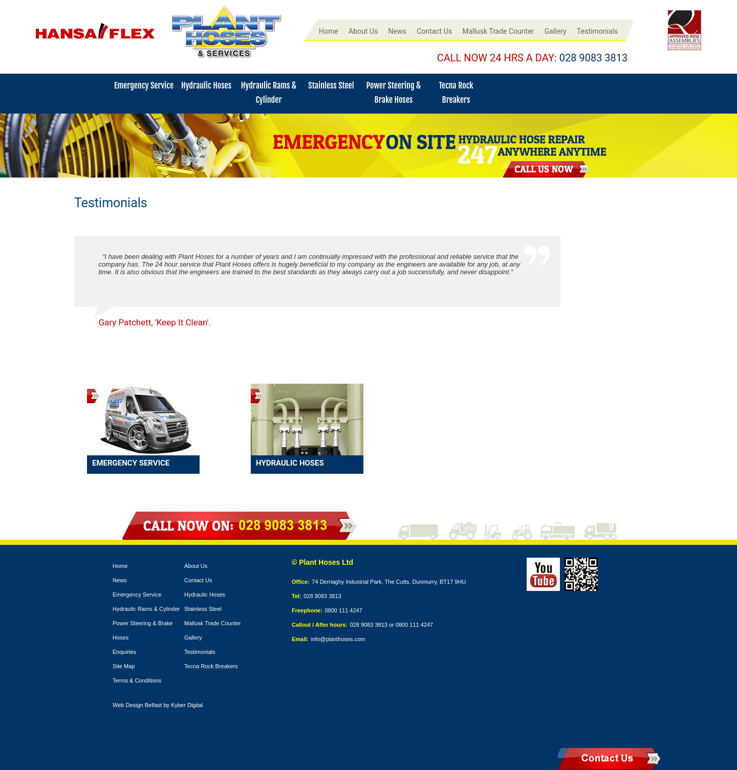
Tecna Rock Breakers (211, 666)
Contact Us (434, 31)
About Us (363, 31)
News (397, 31)
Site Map (124, 666)
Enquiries (124, 652)
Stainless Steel (331, 85)
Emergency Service (144, 85)
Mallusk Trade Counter (498, 31)
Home (328, 31)
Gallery (556, 31)
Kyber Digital (187, 705)
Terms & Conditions (137, 680)
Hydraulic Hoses (206, 85)
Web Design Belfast (137, 705)
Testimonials (597, 31)
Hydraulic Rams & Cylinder (146, 609)
